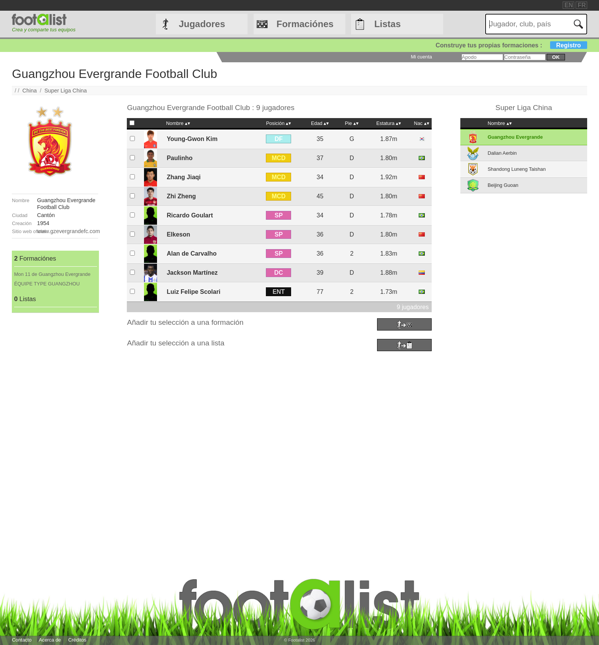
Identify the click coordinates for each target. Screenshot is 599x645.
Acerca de (50, 640)
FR (582, 5)
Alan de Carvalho (192, 253)
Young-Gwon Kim (192, 139)
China (30, 91)
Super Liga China (65, 91)
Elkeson (178, 234)
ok (555, 57)
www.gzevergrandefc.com (68, 231)
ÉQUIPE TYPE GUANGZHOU (47, 284)
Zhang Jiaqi (184, 177)
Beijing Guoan (502, 185)
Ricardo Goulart (190, 215)
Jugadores (202, 24)
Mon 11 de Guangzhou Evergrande (52, 274)
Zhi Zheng (181, 196)
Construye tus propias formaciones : (511, 45)
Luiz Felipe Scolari (193, 291)
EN (569, 5)
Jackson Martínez (192, 272)
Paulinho (180, 158)
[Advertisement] (55, 427)
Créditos (77, 640)
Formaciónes (305, 24)
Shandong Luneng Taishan (516, 169)
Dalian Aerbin (501, 153)
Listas (387, 24)
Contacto (21, 640)
